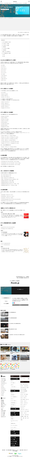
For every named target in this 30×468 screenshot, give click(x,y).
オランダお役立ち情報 (7, 3)
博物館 (12, 421)
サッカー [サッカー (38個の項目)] (25, 398)
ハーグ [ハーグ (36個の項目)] (22, 405)
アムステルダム (3, 379)
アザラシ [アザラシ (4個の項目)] (22, 386)
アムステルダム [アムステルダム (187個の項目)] (26, 386)
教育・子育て (13, 440)
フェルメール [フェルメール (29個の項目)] (22, 408)
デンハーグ (2, 385)
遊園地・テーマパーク (14, 432)
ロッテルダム (3, 382)
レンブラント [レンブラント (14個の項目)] (22, 415)
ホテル (12, 400)
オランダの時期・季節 (14, 398)
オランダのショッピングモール (15, 424)
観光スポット (12, 3)
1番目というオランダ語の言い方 (5, 51)
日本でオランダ (3, 417)
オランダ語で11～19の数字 (5, 43)
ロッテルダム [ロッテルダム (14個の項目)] (27, 415)
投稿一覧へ (20, 305)
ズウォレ (2, 395)
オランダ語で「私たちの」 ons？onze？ (5, 370)
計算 (3, 56)
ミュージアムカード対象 (15, 428)
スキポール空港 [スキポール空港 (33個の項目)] (23, 400)
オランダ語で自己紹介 (4, 232)
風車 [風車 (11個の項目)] (21, 420)
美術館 (12, 419)
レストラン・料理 (14, 402)
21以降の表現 (3, 46)
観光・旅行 (2, 3)
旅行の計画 (13, 396)
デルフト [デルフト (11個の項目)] (22, 403)
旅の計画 (2, 402)
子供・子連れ (13, 406)
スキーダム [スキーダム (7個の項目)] (27, 400)
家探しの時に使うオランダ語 (13, 329)
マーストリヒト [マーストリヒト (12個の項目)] (23, 410)
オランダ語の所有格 (12, 369)
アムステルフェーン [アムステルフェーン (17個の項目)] (23, 393)
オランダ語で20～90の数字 (5, 45)
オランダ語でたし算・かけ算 (5, 248)
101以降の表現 (3, 50)
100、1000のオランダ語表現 (5, 48)
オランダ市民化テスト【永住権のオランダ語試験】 (14, 353)
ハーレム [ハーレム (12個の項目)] (25, 405)
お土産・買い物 (19, 3)
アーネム (2, 394)
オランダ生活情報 (15, 454)
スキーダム (2, 392)
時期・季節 (2, 404)
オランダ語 (7, 9)
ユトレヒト (2, 388)
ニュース (13, 390)
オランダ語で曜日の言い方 (12, 312)
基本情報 (2, 401)
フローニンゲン (14, 438)
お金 (12, 381)
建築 (12, 408)
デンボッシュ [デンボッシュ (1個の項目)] (26, 403)
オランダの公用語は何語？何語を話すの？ (14, 361)
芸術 (12, 394)
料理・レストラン (3, 405)
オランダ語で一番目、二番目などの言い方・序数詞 (8, 213)
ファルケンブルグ (3, 391)
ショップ (13, 442)
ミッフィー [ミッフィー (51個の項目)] (27, 410)
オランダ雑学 (3, 414)
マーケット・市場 (14, 430)
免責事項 (27, 276)
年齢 (3, 54)
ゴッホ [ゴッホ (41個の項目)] (22, 398)
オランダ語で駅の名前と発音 (13, 318)
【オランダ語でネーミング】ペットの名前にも (5, 361)
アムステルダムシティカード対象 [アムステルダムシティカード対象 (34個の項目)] (24, 388)
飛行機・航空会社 (14, 404)
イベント (15, 3)
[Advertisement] (15, 24)
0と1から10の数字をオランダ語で (6, 42)
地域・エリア (23, 3)
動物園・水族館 (14, 426)
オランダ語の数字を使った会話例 (6, 53)
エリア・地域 (13, 436)
